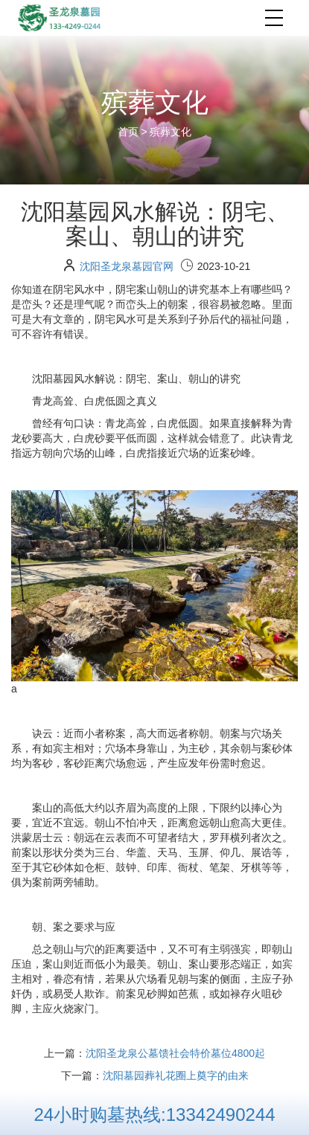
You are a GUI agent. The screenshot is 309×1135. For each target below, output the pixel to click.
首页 (129, 132)
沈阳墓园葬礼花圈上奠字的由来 (176, 1075)
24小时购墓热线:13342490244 (154, 1115)
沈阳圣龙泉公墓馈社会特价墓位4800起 (175, 1053)
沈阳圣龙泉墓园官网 (126, 266)
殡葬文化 (170, 132)
